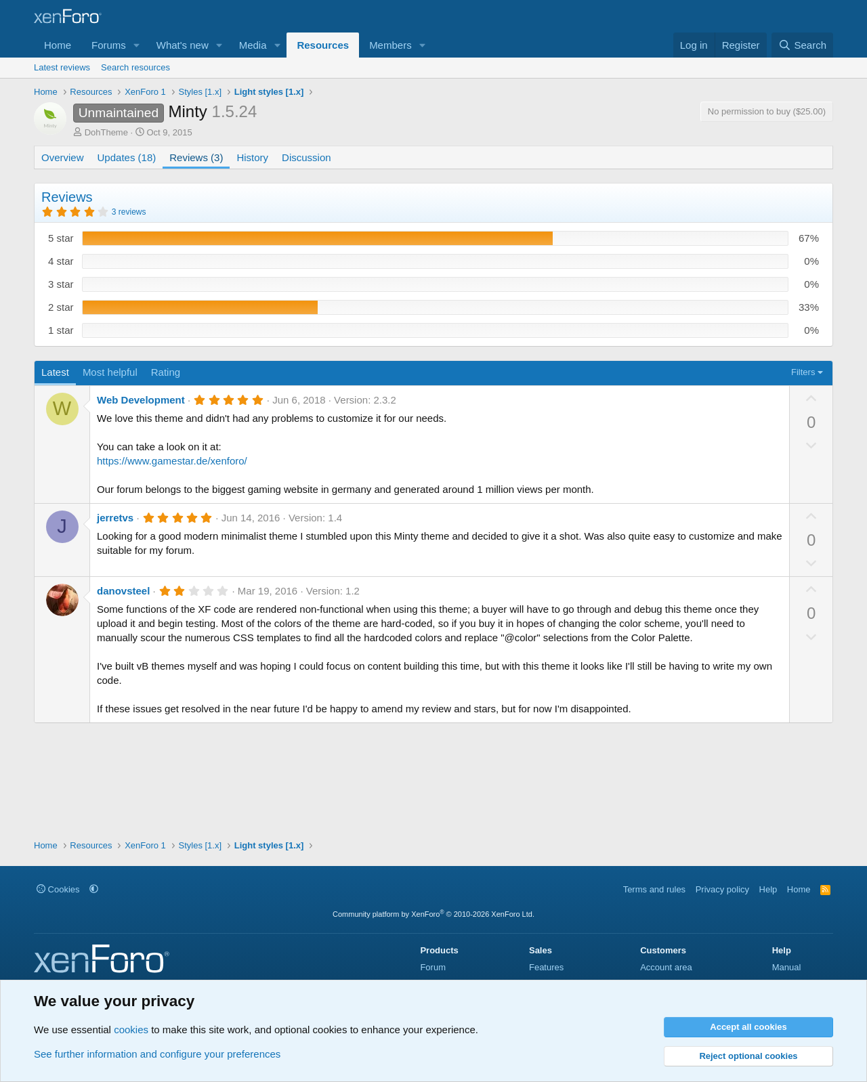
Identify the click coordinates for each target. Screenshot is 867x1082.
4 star (61, 261)
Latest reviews (62, 67)
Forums (108, 45)
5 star (61, 238)
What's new (182, 45)
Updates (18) (127, 157)
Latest (55, 372)
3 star (61, 284)
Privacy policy (722, 889)
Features (546, 967)
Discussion (306, 157)
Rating (165, 372)
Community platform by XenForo (433, 914)
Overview (62, 157)
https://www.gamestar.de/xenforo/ (172, 461)
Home (57, 45)
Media (253, 45)
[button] (136, 45)
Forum (433, 967)
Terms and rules (654, 889)
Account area (666, 967)
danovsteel (123, 591)
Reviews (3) (196, 157)
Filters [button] (803, 372)
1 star (61, 330)
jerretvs (115, 517)
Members (390, 45)
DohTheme (106, 132)
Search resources (135, 67)
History (252, 157)
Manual (786, 967)
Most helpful (110, 372)
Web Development (141, 400)
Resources (323, 45)
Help (768, 889)
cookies (131, 1029)
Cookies (58, 889)
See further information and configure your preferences (157, 1054)
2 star (61, 307)
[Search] (802, 45)
